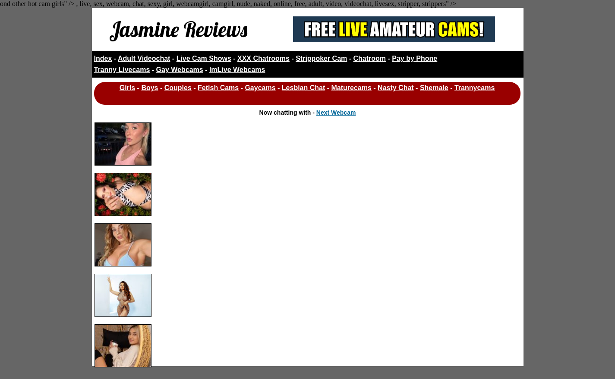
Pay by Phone (414, 58)
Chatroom (369, 58)
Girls (127, 87)
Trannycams (474, 87)
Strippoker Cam (321, 58)
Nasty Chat (396, 87)
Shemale (434, 87)
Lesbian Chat (303, 87)
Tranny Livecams (122, 69)
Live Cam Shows (204, 58)
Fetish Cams (218, 87)
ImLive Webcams (237, 69)
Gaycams (260, 87)
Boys (149, 87)
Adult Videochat (144, 58)
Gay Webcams (179, 69)
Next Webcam (336, 112)
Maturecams (351, 87)
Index (103, 58)
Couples (178, 87)
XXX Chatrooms (263, 58)
